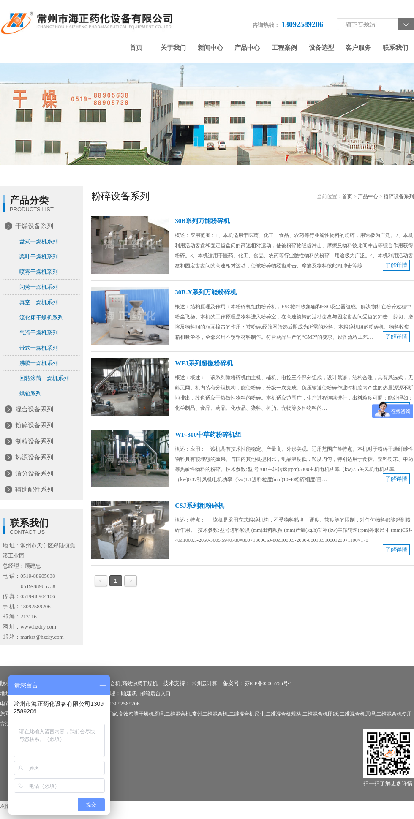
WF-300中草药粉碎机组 (208, 434)
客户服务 (358, 47)
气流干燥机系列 (38, 332)
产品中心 (247, 47)
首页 (136, 47)
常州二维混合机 (210, 714)
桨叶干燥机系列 (38, 256)
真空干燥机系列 (38, 302)
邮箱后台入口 (155, 694)
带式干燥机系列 (38, 348)
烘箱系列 (30, 393)
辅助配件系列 (34, 489)
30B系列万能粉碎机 (202, 221)
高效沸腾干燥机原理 (141, 714)
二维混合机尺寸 (246, 714)
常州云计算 (204, 683)
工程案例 (284, 47)
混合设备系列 (34, 409)
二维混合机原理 (357, 714)
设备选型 (321, 47)
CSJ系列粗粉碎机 (199, 505)
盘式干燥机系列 (38, 241)
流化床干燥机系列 (41, 317)
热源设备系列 (34, 457)
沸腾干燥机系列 (38, 363)
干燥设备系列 (34, 226)
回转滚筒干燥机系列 (44, 378)
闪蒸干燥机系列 (38, 287)
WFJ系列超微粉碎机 (204, 363)
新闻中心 (210, 47)
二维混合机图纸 (320, 714)
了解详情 (396, 265)
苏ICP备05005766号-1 (268, 683)
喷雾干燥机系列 (38, 272)
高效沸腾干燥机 (140, 683)
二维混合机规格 (283, 714)
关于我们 (173, 47)
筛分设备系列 (34, 473)
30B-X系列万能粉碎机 (206, 292)
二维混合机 (178, 714)
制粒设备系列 (34, 441)
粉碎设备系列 (34, 425)
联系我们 (395, 47)
